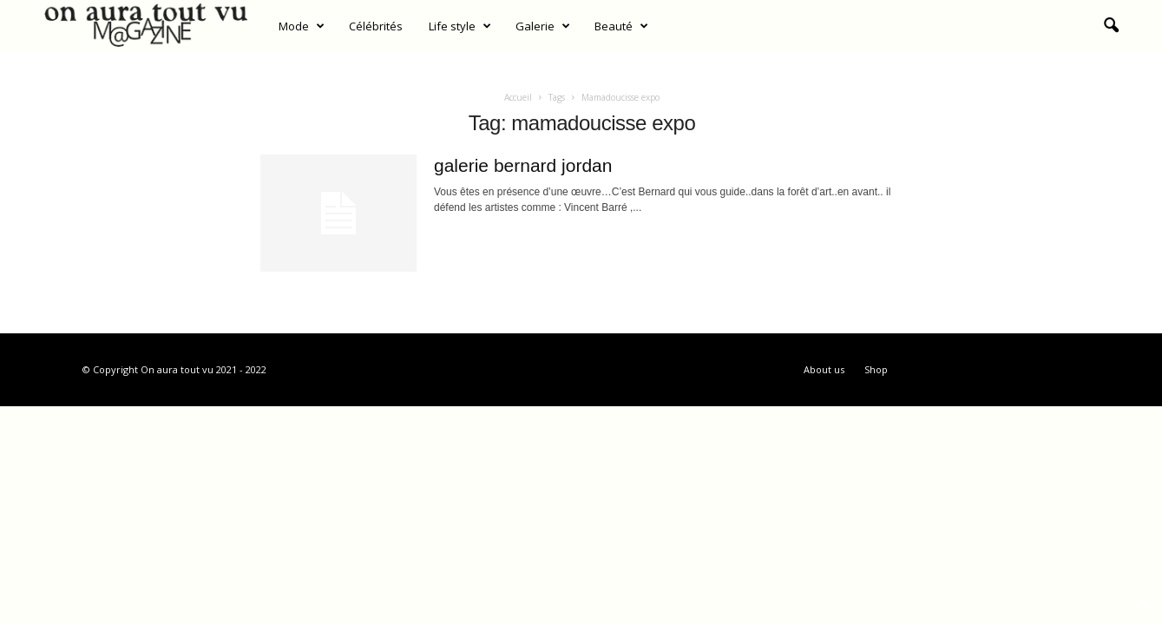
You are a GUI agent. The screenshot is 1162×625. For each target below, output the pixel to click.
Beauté (621, 26)
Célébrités (376, 26)
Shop (876, 369)
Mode (302, 26)
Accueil (518, 97)
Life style (460, 26)
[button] (1111, 26)
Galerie (542, 26)
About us (824, 369)
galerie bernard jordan (523, 165)
